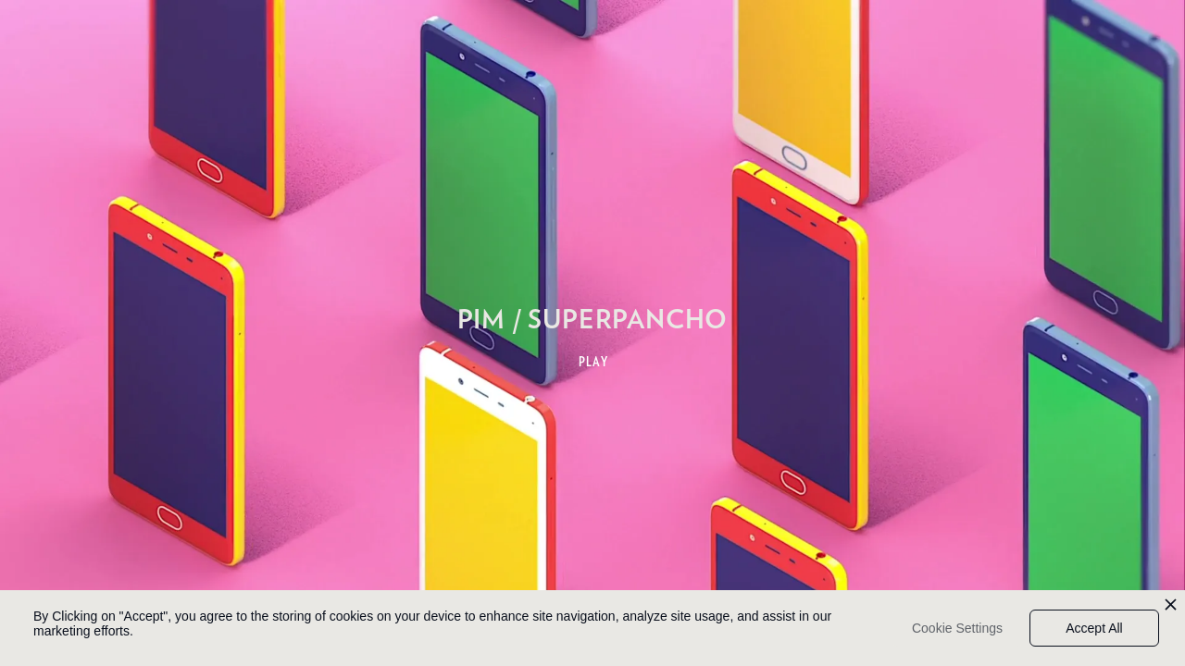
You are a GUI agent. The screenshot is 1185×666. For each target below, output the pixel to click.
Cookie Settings (957, 628)
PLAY (594, 361)
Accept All (1094, 628)
